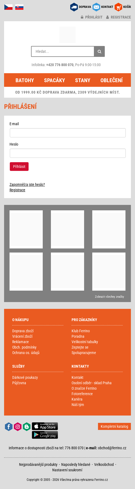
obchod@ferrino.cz (112, 448)
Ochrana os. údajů (25, 352)
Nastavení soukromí (67, 470)
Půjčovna (19, 383)
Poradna (78, 336)
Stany (82, 80)
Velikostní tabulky (85, 342)
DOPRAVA (85, 7)
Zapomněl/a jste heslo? (27, 184)
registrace (118, 17)
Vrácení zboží (22, 336)
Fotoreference (82, 394)
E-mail (14, 124)
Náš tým (78, 404)
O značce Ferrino (84, 388)
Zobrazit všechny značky (109, 297)
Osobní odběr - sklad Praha (92, 383)
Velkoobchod (104, 464)
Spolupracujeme (84, 352)
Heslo (14, 144)
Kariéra (77, 399)
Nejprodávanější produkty (38, 464)
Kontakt (77, 377)
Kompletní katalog (114, 426)
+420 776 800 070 (59, 65)
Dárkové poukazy (25, 377)
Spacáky (54, 80)
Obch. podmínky (24, 347)
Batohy (25, 80)
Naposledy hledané (75, 464)
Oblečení (111, 80)
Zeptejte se (80, 347)
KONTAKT (107, 7)
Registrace (17, 190)
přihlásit (92, 17)
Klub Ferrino (81, 331)
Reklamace (20, 342)
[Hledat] (99, 51)
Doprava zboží (22, 331)
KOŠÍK (127, 7)
